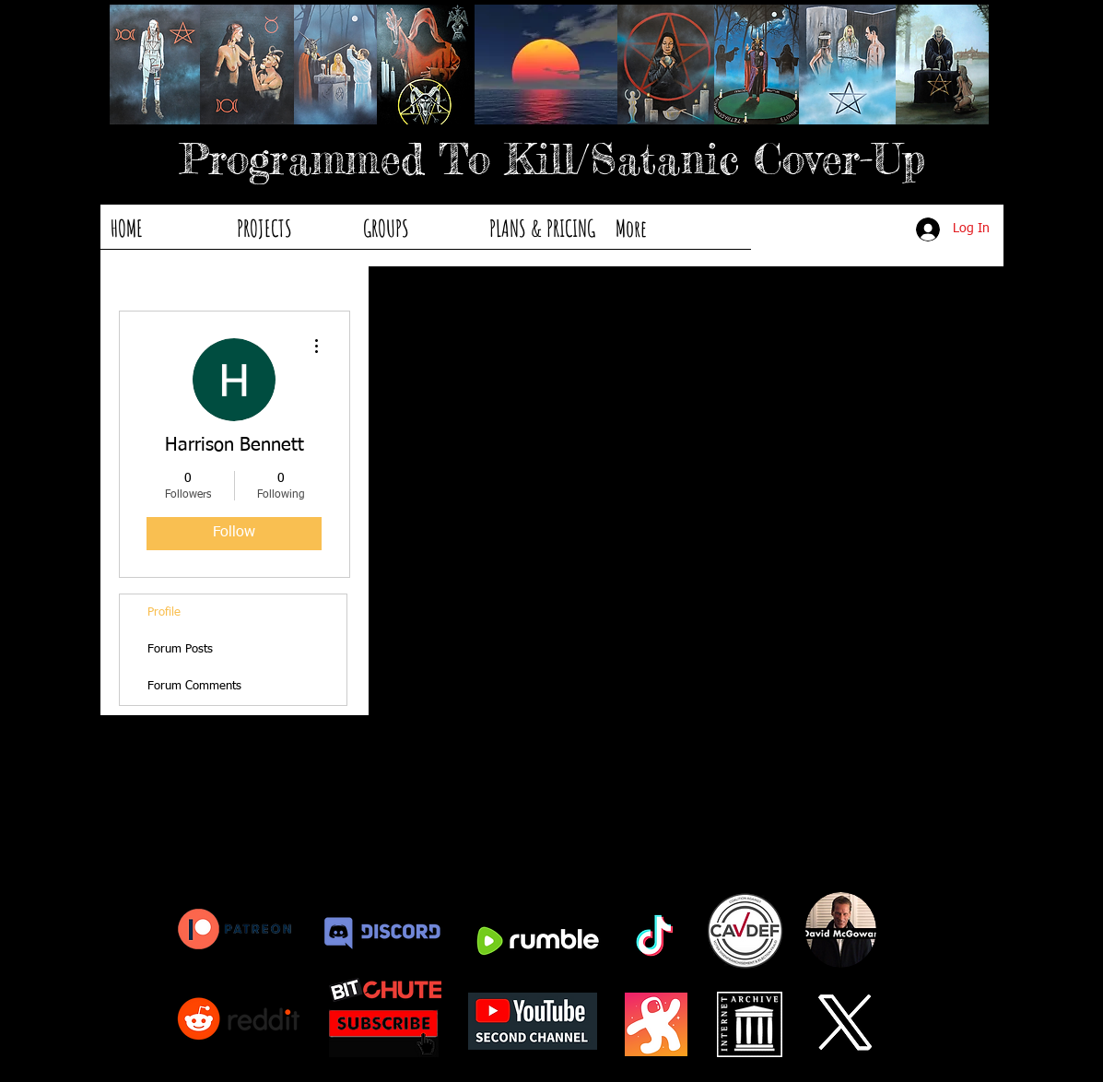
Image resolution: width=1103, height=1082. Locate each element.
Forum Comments (194, 686)
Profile (164, 612)
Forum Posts (180, 649)
